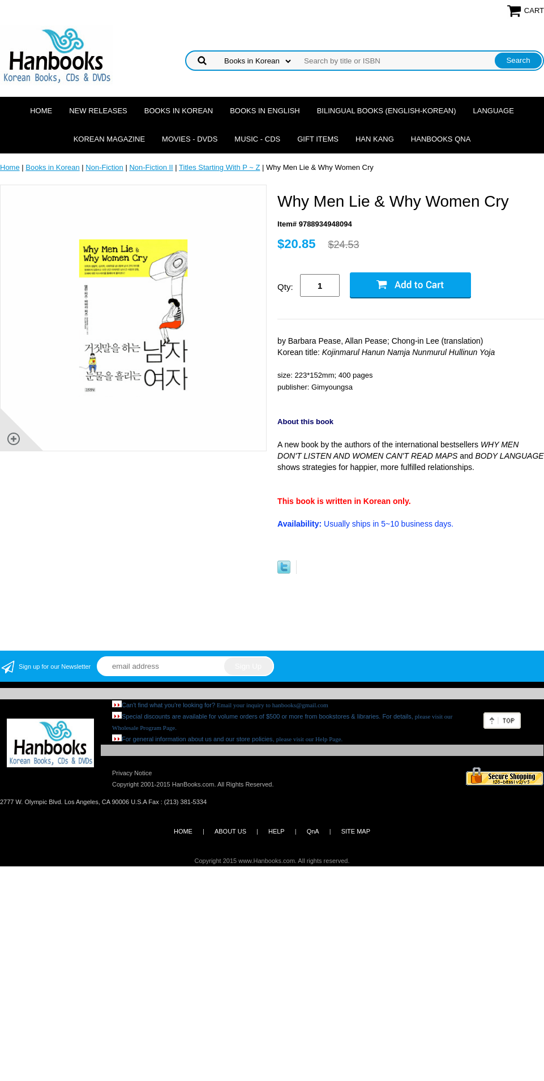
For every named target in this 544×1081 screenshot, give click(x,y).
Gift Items (318, 139)
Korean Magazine (109, 139)
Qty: (285, 287)
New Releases (98, 110)
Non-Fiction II (151, 167)
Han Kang (374, 139)
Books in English (265, 110)
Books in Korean (178, 110)
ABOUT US (230, 831)
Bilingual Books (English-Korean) (386, 110)
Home (41, 110)
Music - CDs (257, 139)
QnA (313, 831)
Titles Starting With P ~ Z (219, 167)
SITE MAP (355, 831)
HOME (183, 831)
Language (493, 110)
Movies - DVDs (189, 139)
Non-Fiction (104, 167)
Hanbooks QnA (440, 139)
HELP (276, 831)
